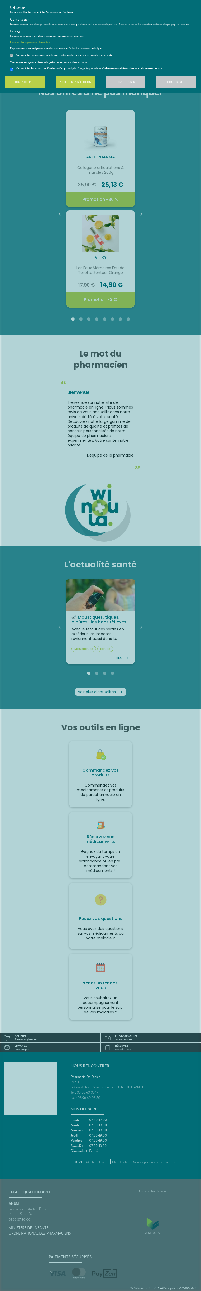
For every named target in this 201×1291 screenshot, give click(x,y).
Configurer (176, 82)
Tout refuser (125, 82)
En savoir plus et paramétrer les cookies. (30, 42)
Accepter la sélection (75, 82)
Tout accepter (25, 82)
